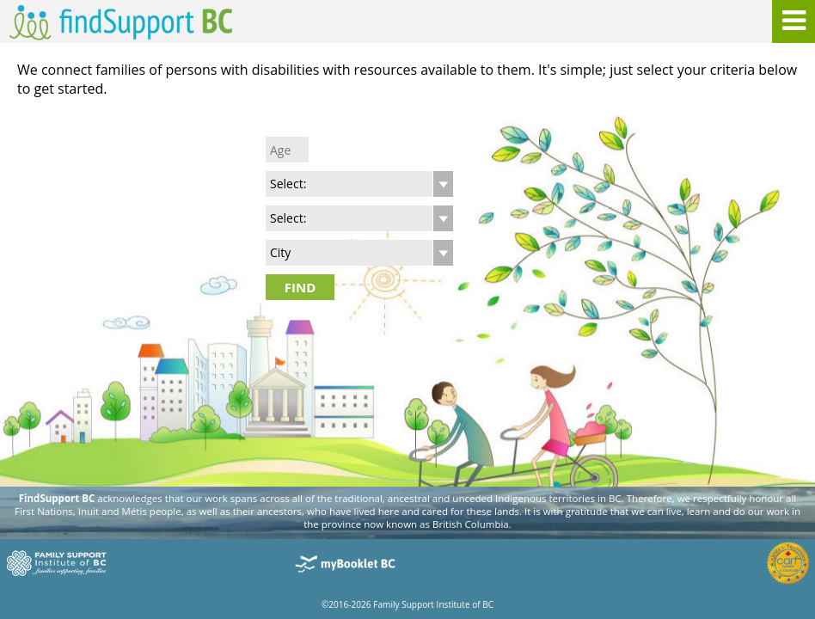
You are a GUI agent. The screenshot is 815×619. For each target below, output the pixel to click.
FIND (300, 287)
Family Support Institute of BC (433, 604)
